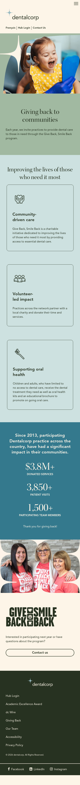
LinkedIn (39, 769)
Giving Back (13, 720)
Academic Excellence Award (24, 704)
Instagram (60, 769)
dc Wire (11, 712)
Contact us (40, 652)
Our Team (12, 729)
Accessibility (14, 737)
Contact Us (39, 28)
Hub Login (24, 28)
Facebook (17, 769)
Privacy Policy (14, 745)
